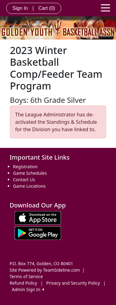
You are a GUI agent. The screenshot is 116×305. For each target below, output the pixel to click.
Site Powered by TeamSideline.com (45, 270)
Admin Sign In (28, 289)
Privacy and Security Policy (73, 283)
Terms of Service (26, 276)
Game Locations (29, 186)
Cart (46, 8)
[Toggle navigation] (105, 7)
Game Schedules (30, 173)
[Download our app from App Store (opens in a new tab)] (38, 217)
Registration (25, 166)
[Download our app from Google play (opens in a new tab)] (38, 232)
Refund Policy (23, 283)
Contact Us (24, 179)
